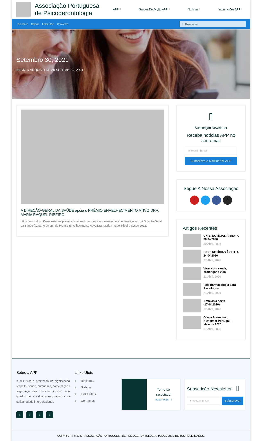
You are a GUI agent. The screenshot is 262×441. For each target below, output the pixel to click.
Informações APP (230, 9)
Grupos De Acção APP (154, 9)
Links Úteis (48, 24)
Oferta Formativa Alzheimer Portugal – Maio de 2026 (217, 321)
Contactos (62, 24)
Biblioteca (22, 24)
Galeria (35, 24)
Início (21, 70)
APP (117, 9)
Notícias (194, 9)
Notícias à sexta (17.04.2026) (214, 302)
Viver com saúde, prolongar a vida (215, 270)
